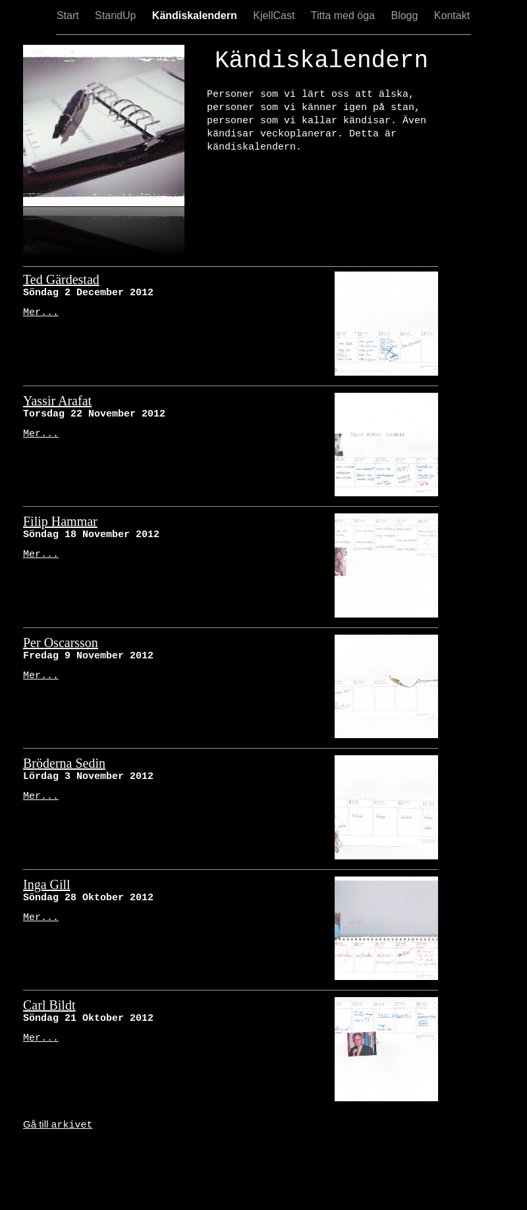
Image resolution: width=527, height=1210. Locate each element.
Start (69, 15)
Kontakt (452, 15)
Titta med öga (344, 15)
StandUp (117, 15)
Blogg (405, 15)
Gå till (58, 1124)
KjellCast (275, 15)
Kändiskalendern (196, 15)
